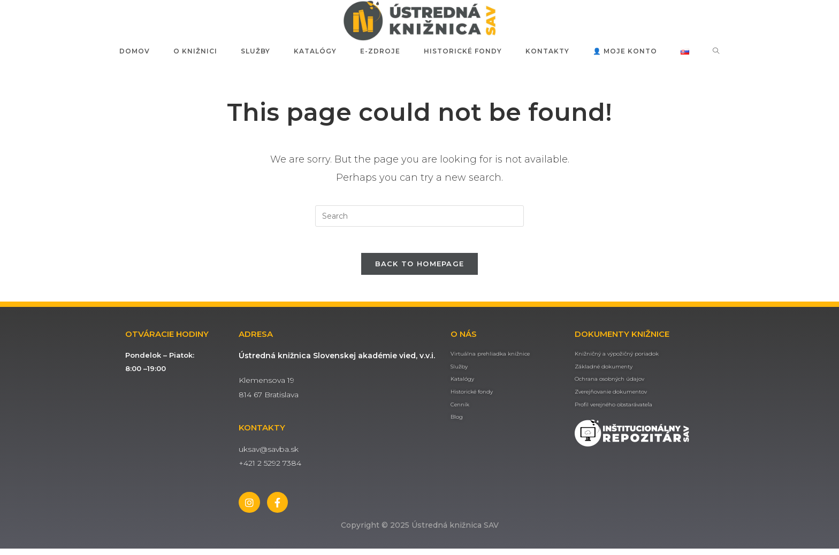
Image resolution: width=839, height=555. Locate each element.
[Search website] (716, 51)
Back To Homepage (419, 269)
